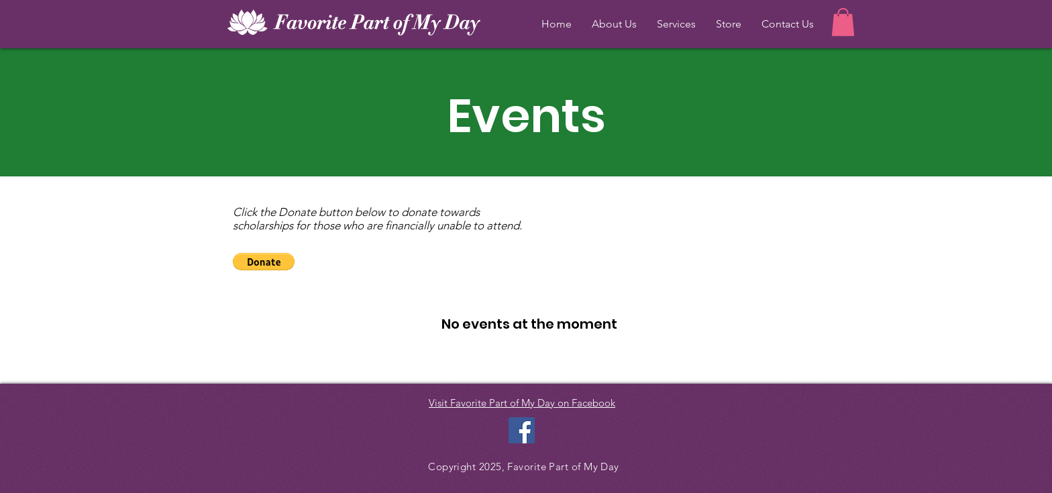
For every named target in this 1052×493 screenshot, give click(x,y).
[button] (843, 22)
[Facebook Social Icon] (522, 430)
